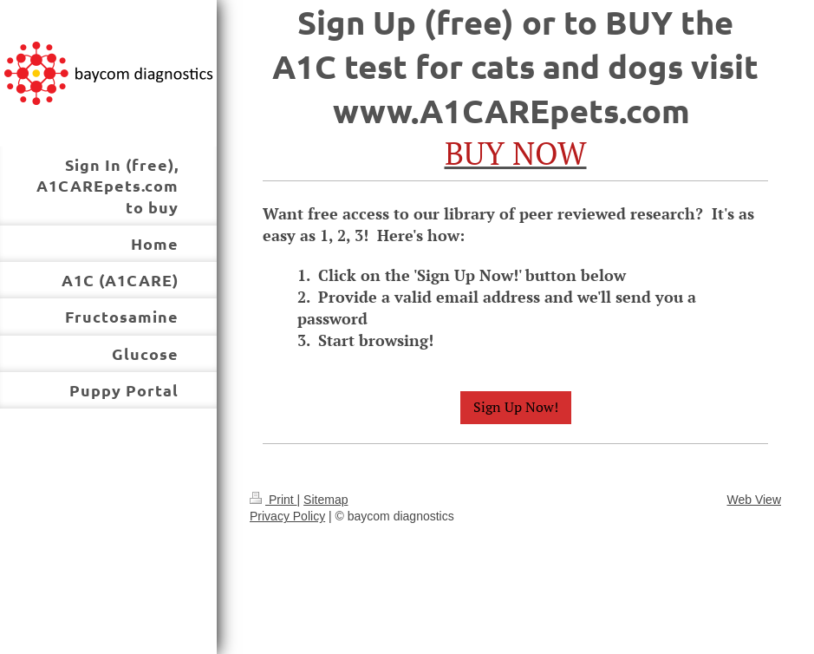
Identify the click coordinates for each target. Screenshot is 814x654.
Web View (753, 500)
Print (273, 500)
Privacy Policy (287, 516)
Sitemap (325, 500)
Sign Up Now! (515, 406)
